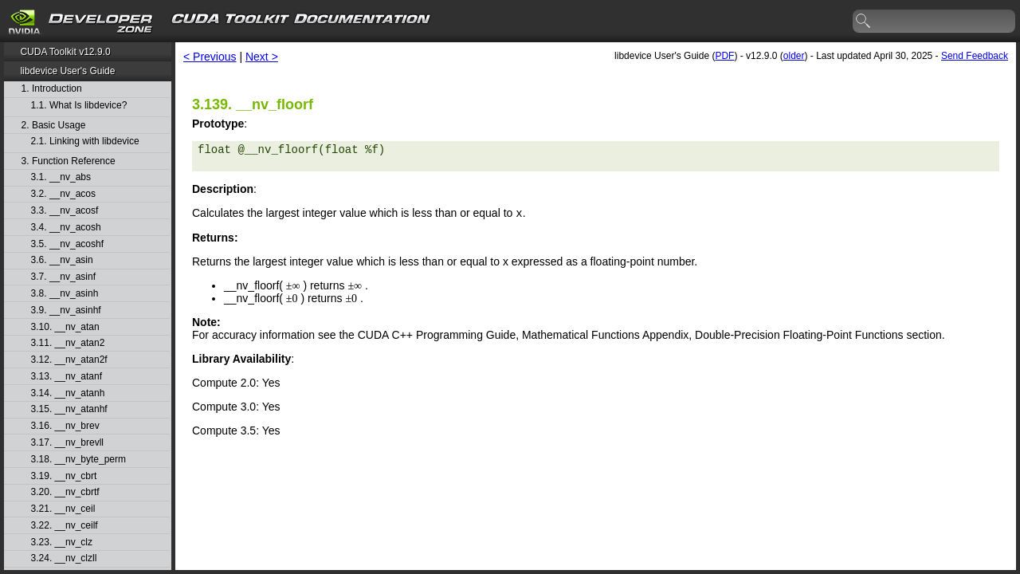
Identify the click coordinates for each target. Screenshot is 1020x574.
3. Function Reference (69, 161)
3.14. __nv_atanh (68, 393)
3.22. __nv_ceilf (64, 526)
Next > (261, 56)
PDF (724, 55)
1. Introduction (52, 89)
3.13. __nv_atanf (66, 377)
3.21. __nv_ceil (63, 509)
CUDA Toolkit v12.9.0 (65, 51)
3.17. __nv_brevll (67, 443)
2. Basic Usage (54, 125)
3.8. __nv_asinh (65, 294)
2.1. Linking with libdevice (85, 141)
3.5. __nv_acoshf (67, 244)
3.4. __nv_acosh (66, 227)
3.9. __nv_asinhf (66, 310)
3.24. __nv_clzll (64, 558)
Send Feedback (974, 55)
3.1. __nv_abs (61, 177)
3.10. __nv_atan (65, 327)
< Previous (210, 56)
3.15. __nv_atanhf (69, 409)
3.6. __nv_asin (62, 260)
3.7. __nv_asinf (63, 277)
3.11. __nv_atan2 (68, 343)
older (794, 55)
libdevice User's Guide (67, 71)
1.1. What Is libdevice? (79, 105)
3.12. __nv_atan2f (69, 360)
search (864, 21)
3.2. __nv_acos (63, 194)
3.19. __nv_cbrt (64, 476)
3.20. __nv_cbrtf (65, 492)
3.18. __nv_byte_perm (78, 459)
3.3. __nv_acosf (65, 211)
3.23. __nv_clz (61, 542)
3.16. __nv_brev (65, 426)
